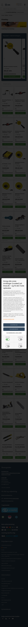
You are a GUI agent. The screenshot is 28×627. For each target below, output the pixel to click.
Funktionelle (7, 345)
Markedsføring (20, 339)
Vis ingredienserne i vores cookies (14, 332)
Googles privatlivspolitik (8, 319)
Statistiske (20, 345)
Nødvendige (8, 339)
